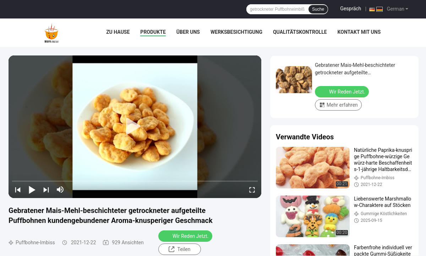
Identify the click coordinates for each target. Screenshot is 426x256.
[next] (46, 189)
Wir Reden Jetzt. (186, 235)
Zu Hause (118, 32)
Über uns (188, 32)
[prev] (18, 189)
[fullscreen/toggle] (252, 189)
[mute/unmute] (60, 189)
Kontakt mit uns (359, 32)
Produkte (152, 32)
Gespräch (350, 8)
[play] (135, 126)
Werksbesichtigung (236, 32)
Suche (318, 9)
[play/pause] (32, 189)
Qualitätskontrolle (300, 32)
